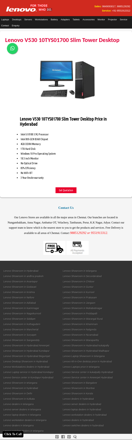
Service (123, 19)
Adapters (65, 19)
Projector (112, 19)
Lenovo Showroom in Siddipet (19, 319)
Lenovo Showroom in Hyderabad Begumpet (26, 356)
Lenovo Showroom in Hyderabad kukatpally (86, 345)
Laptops (5, 19)
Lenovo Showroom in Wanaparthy (81, 340)
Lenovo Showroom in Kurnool (79, 292)
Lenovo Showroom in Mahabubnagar (82, 308)
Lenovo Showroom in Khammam (80, 324)
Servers (28, 19)
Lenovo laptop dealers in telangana (22, 415)
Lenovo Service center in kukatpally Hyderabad (88, 372)
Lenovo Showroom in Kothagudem (21, 324)
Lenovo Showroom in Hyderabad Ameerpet (26, 345)
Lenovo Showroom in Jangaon (79, 303)
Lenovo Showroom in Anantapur (20, 281)
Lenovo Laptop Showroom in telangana (84, 356)
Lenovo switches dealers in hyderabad (83, 425)
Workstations (41, 19)
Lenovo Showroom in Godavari (19, 287)
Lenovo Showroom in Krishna (19, 292)
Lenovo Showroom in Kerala (78, 393)
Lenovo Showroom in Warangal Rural (83, 319)
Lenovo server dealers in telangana (22, 409)
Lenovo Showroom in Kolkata (19, 399)
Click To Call (13, 434)
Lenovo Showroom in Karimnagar (21, 308)
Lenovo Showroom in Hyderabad (20, 271)
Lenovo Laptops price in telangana (81, 367)
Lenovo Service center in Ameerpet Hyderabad (88, 377)
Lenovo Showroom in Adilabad (19, 303)
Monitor (101, 19)
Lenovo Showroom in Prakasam (80, 297)
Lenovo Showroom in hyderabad (20, 388)
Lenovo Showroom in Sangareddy (21, 340)
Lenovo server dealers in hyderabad (82, 404)
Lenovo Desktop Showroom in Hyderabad (25, 361)
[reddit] (69, 437)
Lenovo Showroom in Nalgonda (79, 329)
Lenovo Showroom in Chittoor (79, 281)
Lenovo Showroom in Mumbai (79, 388)
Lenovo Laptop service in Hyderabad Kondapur (28, 372)
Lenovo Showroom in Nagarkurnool (22, 313)
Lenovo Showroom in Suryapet (19, 335)
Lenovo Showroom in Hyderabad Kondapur (26, 351)
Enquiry (15, 25)
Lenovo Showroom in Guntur (78, 287)
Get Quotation (66, 190)
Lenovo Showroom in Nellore (18, 297)
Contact (5, 25)
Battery (54, 19)
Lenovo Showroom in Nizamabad (80, 335)
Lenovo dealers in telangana (18, 404)
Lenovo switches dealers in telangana (23, 431)
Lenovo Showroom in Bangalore (80, 383)
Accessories (89, 19)
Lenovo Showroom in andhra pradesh (23, 276)
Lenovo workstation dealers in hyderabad (85, 415)
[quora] (75, 437)
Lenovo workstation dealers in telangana (25, 420)
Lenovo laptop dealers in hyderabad (82, 409)
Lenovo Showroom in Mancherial (20, 329)
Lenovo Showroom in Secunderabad (82, 276)
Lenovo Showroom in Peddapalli (80, 313)
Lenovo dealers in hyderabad (78, 399)
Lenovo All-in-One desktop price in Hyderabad (87, 361)
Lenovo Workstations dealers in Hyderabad (26, 367)
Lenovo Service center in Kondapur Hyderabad (28, 377)
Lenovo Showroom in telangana (80, 271)
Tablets (76, 19)
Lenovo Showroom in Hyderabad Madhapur (86, 351)
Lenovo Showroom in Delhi (17, 393)
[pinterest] (57, 437)
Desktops (16, 19)
